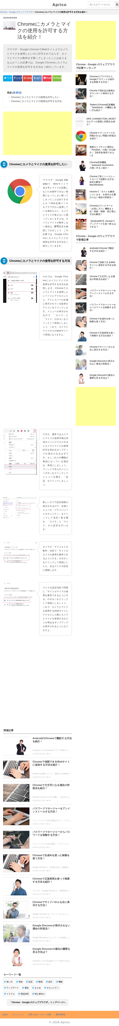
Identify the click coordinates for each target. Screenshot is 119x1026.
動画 (39, 982)
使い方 (8, 982)
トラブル (9, 994)
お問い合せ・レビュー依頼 (39, 1014)
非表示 (16, 92)
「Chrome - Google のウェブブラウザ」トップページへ (38, 1002)
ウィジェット (18, 1014)
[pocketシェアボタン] (47, 78)
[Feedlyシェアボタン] (57, 78)
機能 (59, 982)
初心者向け (38, 994)
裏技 (25, 988)
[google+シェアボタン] (27, 78)
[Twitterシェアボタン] (7, 78)
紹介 (49, 982)
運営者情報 (60, 1014)
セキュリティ (51, 988)
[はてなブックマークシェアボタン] (37, 78)
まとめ (36, 988)
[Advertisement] (37, 133)
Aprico (59, 4)
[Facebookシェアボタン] (17, 78)
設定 (29, 982)
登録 (19, 982)
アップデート (11, 988)
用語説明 (23, 994)
